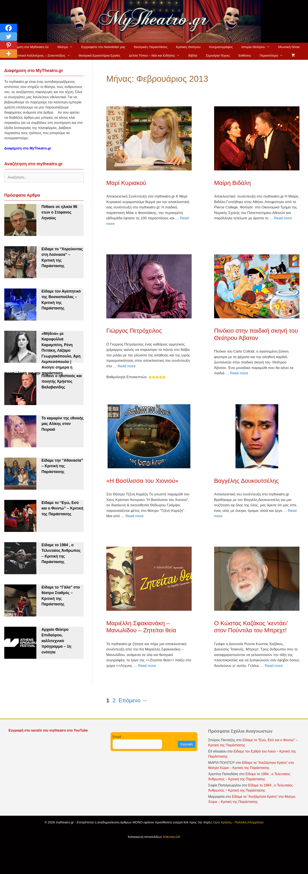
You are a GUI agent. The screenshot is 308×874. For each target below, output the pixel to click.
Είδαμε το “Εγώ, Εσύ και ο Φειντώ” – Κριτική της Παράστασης (62, 508)
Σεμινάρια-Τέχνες (218, 55)
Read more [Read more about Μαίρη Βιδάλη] (283, 218)
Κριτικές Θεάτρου (188, 47)
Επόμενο (133, 700)
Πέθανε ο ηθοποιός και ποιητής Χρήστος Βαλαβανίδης (61, 381)
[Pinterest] (8, 45)
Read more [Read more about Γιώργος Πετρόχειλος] (127, 366)
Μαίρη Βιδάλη (232, 183)
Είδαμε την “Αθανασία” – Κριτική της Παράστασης (62, 466)
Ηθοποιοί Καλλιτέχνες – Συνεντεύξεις (43, 55)
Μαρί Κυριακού (126, 183)
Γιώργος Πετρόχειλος (134, 330)
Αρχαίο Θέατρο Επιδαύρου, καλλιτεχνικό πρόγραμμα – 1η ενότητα (56, 640)
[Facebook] (8, 28)
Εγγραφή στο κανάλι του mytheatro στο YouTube (49, 730)
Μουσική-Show (289, 47)
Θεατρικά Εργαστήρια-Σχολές (99, 55)
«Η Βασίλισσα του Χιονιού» (142, 480)
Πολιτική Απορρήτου (249, 822)
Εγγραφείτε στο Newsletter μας (103, 47)
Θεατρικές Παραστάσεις (150, 47)
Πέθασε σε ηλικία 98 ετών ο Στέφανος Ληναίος (59, 212)
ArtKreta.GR (171, 837)
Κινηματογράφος (221, 47)
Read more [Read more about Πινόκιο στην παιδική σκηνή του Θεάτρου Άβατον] (239, 373)
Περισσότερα (273, 55)
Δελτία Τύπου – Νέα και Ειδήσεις (156, 55)
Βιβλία (192, 55)
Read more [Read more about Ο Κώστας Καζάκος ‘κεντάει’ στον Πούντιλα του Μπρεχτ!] (274, 666)
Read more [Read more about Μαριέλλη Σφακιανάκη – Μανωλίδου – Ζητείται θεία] (147, 666)
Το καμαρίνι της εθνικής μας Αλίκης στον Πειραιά (62, 424)
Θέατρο (67, 47)
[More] (8, 53)
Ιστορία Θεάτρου (257, 47)
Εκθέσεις (244, 55)
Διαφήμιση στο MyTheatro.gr (27, 148)
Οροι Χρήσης (222, 822)
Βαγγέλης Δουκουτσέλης (246, 480)
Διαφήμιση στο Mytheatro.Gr (28, 47)
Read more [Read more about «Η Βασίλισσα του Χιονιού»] (135, 516)
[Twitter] (8, 36)
